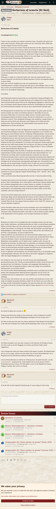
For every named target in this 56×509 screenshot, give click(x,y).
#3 (54, 339)
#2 (54, 307)
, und (15, 294)
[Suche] (54, 2)
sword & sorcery (47, 13)
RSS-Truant (8, 420)
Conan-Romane (5, 362)
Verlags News (27, 420)
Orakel (4, 13)
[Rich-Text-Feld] (28, 399)
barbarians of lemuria (28, 13)
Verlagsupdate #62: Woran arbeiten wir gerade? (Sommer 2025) (29, 450)
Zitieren (53, 290)
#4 (54, 382)
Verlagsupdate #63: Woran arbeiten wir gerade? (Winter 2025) (28, 442)
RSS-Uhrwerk (8, 428)
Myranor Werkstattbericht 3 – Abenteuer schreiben (24, 426)
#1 (54, 25)
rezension (38, 13)
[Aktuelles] (50, 2)
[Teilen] (52, 25)
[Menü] (2, 2)
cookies (15, 490)
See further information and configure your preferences (19, 496)
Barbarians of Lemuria (13, 418)
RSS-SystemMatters (10, 444)
